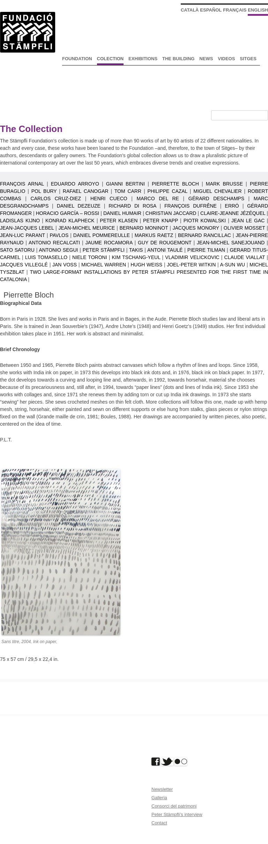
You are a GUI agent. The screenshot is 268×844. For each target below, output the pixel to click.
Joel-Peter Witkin (191, 264)
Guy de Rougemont (165, 242)
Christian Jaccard (171, 213)
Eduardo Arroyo (75, 184)
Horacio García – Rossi (67, 213)
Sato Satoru (17, 250)
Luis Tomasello (46, 257)
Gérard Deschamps (216, 198)
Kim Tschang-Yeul (136, 257)
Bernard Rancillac (204, 235)
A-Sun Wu (232, 264)
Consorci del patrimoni (173, 806)
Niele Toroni (89, 257)
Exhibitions (142, 58)
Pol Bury (44, 191)
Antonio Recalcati (54, 242)
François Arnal (22, 184)
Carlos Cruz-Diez (56, 198)
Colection (110, 58)
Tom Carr (127, 191)
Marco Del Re (158, 198)
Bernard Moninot (143, 228)
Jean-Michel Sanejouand (231, 242)
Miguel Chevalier (217, 191)
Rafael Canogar (86, 191)
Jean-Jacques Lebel (27, 228)
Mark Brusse (224, 184)
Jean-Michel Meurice (86, 228)
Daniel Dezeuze (78, 206)
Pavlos (59, 235)
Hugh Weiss (146, 264)
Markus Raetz (154, 235)
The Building (178, 58)
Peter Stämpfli (104, 250)
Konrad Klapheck (70, 220)
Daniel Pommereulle (101, 235)
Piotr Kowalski (205, 220)
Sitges (248, 58)
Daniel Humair (122, 213)
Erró (232, 206)
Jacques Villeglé (24, 264)
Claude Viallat (244, 257)
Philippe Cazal (167, 191)
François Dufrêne (190, 206)
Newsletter (162, 789)
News (206, 58)
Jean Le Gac (248, 220)
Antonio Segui (58, 250)
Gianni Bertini (125, 184)
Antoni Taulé (165, 250)
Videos (226, 58)
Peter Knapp (160, 220)
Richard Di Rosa (132, 206)
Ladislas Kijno (20, 220)
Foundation (77, 58)
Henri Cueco (108, 198)
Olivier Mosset (244, 228)
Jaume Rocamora (109, 242)
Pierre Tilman (206, 250)
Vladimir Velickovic (192, 257)
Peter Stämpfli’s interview (176, 814)
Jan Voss (64, 264)
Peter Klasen (118, 220)
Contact (159, 822)
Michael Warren (103, 264)
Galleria (159, 797)
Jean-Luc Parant (22, 235)
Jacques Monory (196, 228)
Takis (136, 250)
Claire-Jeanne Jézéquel (232, 213)
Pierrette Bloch (175, 184)
